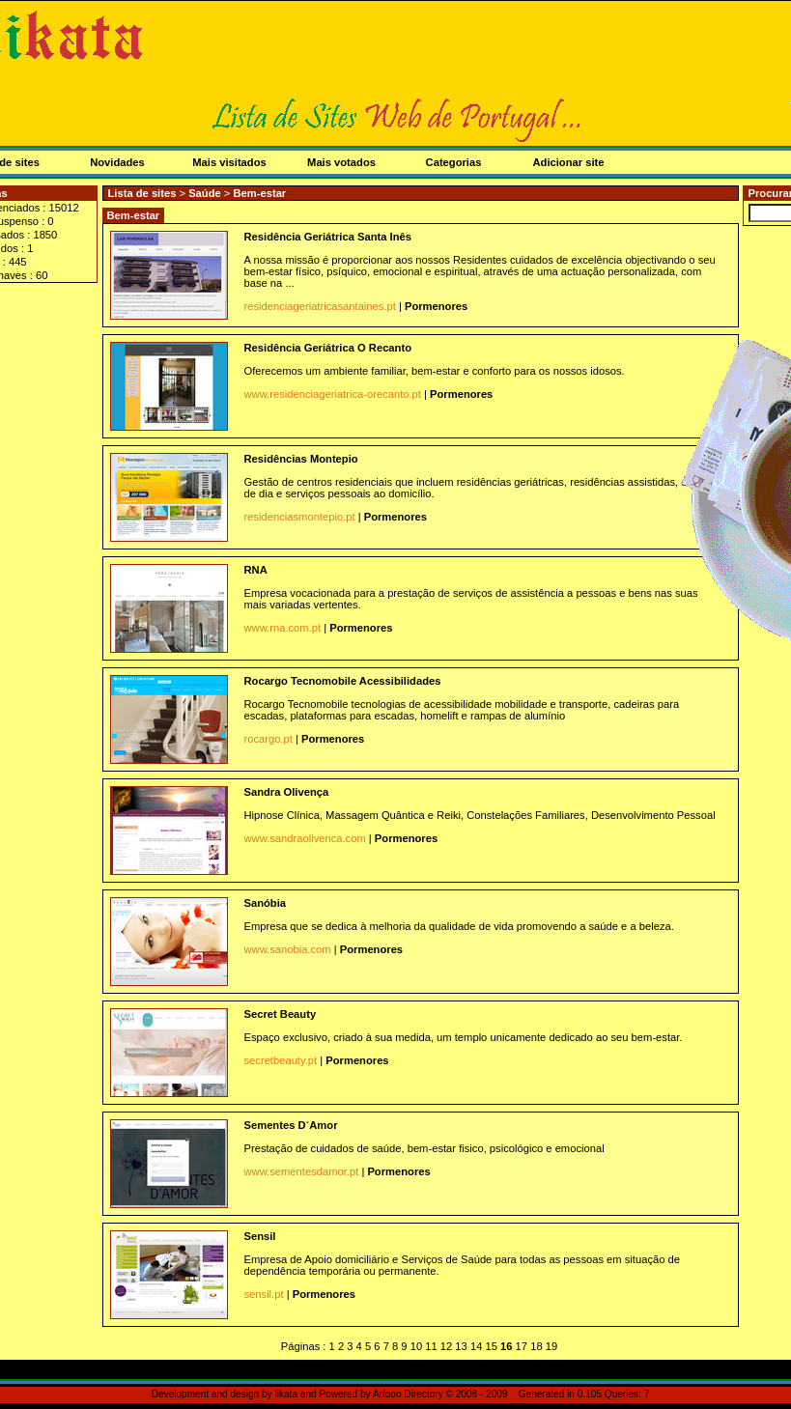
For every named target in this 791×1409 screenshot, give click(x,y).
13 (460, 1346)
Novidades (117, 162)
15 (490, 1346)
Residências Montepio (301, 459)
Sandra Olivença (286, 792)
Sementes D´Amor (291, 1125)
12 (446, 1346)
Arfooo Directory (408, 1394)
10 (416, 1346)
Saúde (206, 193)
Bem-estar (259, 193)
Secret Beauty (280, 1014)
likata (285, 1394)
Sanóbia (265, 903)
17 (521, 1346)
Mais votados (341, 162)
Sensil (260, 1236)
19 (551, 1346)
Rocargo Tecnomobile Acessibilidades (342, 681)
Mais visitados (229, 162)
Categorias (454, 162)
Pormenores (436, 306)
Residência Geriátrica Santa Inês (328, 236)
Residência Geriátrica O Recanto (327, 347)
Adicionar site (569, 162)
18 (536, 1346)
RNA (256, 570)
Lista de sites (142, 193)
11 (431, 1346)
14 (476, 1346)
